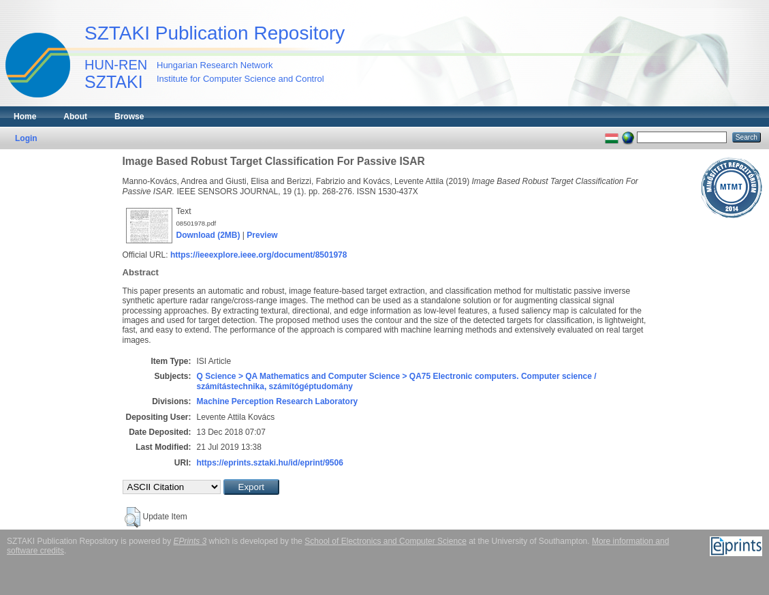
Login (26, 138)
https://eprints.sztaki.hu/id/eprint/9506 (270, 463)
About (75, 116)
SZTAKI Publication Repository (214, 33)
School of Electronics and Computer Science (385, 541)
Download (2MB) (208, 235)
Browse (129, 116)
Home (25, 116)
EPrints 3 (190, 541)
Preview (262, 235)
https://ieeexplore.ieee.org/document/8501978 (258, 255)
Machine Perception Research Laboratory (277, 401)
